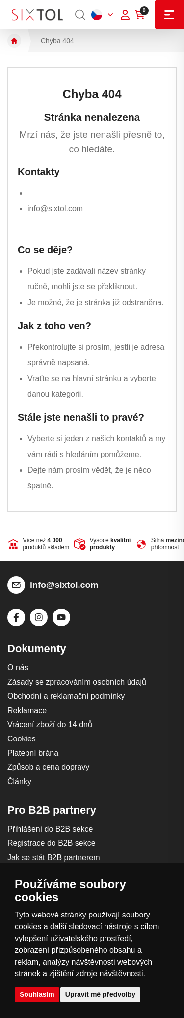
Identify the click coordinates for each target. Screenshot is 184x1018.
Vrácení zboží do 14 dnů (49, 724)
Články (19, 781)
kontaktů (131, 438)
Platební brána (32, 753)
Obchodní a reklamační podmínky (66, 696)
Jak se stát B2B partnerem (53, 857)
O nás (17, 667)
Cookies (21, 739)
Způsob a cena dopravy (48, 767)
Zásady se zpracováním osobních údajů (76, 682)
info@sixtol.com (55, 208)
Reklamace (27, 710)
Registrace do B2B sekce (51, 843)
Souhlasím (37, 994)
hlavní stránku (97, 378)
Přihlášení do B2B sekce (50, 829)
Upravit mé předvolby (100, 994)
